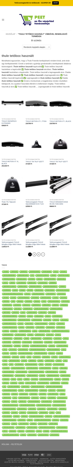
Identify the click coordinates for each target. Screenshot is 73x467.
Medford (17, 413)
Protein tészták (27, 338)
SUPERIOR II (36, 301)
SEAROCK (23, 268)
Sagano (57, 376)
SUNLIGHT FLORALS (42, 272)
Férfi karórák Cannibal (9, 405)
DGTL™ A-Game (31, 379)
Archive (39, 275)
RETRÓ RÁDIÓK (43, 459)
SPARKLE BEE (22, 283)
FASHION (6, 409)
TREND (54, 353)
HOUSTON (22, 416)
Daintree (52, 342)
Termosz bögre (38, 338)
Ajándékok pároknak (53, 372)
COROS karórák (37, 316)
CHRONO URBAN (62, 342)
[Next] (43, 251)
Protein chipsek (50, 287)
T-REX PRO (43, 309)
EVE (11, 361)
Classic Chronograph (41, 320)
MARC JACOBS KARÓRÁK (62, 413)
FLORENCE (7, 287)
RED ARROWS (7, 342)
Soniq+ (58, 331)
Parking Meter (39, 313)
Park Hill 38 (64, 416)
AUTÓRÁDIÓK (31, 459)
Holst (44, 298)
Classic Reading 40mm (18, 364)
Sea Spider (64, 316)
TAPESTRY (14, 268)
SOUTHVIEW (54, 431)
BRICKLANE (18, 335)
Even (20, 376)
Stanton (43, 394)
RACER (52, 320)
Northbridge (33, 390)
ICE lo (55, 268)
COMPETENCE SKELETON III (60, 327)
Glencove (15, 353)
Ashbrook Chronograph (9, 416)
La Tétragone (19, 361)
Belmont (6, 379)
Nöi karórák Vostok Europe (10, 402)
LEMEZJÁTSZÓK (31, 457)
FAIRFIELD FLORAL (9, 275)
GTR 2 (65, 335)
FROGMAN (35, 294)
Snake (26, 335)
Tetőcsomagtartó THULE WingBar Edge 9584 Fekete (35, 240)
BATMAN (17, 342)
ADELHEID (32, 405)
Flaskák (46, 427)
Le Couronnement (58, 361)
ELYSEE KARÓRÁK (14, 383)
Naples (14, 420)
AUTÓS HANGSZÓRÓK (58, 456)
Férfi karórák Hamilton (59, 402)
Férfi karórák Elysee (31, 361)
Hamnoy (37, 298)
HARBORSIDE (55, 379)
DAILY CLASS (42, 420)
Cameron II (26, 301)
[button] (3, 16)
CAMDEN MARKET (25, 327)
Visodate (14, 409)
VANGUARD (46, 301)
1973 (29, 353)
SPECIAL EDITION (8, 424)
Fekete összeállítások (53, 346)
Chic (15, 394)
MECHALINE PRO (44, 327)
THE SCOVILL (22, 405)
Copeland (14, 327)
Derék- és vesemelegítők (41, 305)
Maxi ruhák (63, 364)
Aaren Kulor (25, 383)
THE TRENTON (24, 420)
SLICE (5, 279)
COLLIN (6, 350)
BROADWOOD (7, 335)
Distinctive (6, 398)
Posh (5, 357)
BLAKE (40, 357)
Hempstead (46, 353)
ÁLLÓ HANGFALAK (36, 460)
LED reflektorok (23, 346)
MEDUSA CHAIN (36, 335)
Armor (21, 379)
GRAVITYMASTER (45, 364)
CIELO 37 (48, 413)
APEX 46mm (60, 324)
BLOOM (30, 287)
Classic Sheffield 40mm (9, 316)
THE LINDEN (40, 324)
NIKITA (12, 279)
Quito (23, 353)
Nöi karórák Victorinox (62, 287)
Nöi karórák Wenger (34, 398)
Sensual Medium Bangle (10, 387)
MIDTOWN (52, 309)
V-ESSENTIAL (47, 335)
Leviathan (6, 364)
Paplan (23, 431)
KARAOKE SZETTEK (13, 456)
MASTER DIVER (46, 294)
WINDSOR (64, 301)
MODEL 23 (22, 398)
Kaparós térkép (65, 372)
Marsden (20, 298)
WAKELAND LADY (23, 272)
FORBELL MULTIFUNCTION (42, 416)
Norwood (21, 427)
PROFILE (22, 313)
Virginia (59, 357)
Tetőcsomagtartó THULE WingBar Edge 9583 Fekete (59, 240)
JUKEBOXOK (44, 456)
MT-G (5, 427)
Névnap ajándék (20, 372)
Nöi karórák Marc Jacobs (44, 402)
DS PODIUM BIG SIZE (46, 376)
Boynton (15, 390)
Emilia (21, 387)
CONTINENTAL (57, 313)
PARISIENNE (43, 409)
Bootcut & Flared (43, 431)
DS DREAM (52, 394)
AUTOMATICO (20, 424)
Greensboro (42, 405)
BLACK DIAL (61, 275)
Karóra (39, 427)
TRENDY (22, 409)
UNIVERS (15, 309)
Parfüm (55, 364)
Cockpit (55, 294)
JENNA (53, 272)
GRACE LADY (49, 357)
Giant (5, 361)
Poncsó (27, 290)
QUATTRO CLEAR (63, 272)
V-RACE (6, 327)
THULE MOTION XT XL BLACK (10, 159)
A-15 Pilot (63, 294)
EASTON (65, 379)
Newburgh (35, 394)
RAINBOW (53, 279)
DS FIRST (42, 390)
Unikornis (6, 376)
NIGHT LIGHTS (8, 305)
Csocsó (42, 372)
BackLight (12, 427)
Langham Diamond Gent (10, 324)
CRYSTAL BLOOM (32, 364)
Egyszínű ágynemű (8, 368)
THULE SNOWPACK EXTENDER (9, 119)
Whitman (24, 413)
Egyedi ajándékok (32, 372)
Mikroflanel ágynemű (52, 368)
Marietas (55, 416)
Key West (34, 376)
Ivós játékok (48, 338)
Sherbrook (6, 390)
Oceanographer (62, 394)
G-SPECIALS (30, 427)
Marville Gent (39, 287)
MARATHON (7, 394)
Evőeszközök (50, 324)
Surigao (22, 287)
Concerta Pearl (43, 279)
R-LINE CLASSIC (20, 331)
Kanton (48, 313)
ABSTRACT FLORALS (9, 283)
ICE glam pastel (22, 275)
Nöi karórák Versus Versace (37, 346)
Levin (23, 309)
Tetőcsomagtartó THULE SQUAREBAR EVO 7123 (35, 200)
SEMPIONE (17, 338)
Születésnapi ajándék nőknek (59, 427)
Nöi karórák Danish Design (27, 402)
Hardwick (14, 379)
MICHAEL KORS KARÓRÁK (54, 383)
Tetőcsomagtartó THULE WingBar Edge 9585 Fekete (11, 240)
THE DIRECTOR (53, 390)
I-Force (21, 320)
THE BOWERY (50, 290)
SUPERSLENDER (34, 268)
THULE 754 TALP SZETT (35, 158)
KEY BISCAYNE (52, 405)
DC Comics (13, 346)
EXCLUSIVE (30, 324)
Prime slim (50, 331)
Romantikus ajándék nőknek (11, 431)
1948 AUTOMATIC (64, 353)
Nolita (52, 409)
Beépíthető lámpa (8, 372)
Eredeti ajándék (47, 268)
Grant (13, 376)
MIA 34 (30, 416)
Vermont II (6, 420)
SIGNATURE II (28, 305)
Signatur (59, 350)
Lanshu (21, 324)
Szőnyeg (63, 368)
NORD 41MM (53, 420)
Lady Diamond (21, 279)
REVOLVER (66, 298)
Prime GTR (47, 316)
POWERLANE (7, 301)
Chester (30, 331)
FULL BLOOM (7, 413)
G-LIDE (13, 294)
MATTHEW (6, 309)
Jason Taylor (29, 320)
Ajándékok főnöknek (60, 338)
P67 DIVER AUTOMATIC (10, 313)
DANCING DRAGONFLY (50, 283)
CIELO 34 (52, 387)
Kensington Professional (25, 350)
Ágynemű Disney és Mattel (36, 368)
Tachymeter (61, 320)
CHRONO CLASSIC (56, 305)
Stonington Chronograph (36, 413)
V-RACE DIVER (32, 309)
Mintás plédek (32, 431)
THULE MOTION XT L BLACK (60, 118)
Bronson (52, 350)
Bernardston (61, 387)
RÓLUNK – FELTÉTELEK (12, 441)
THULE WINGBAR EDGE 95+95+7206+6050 (59, 200)
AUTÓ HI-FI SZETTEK (46, 457)
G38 (13, 298)
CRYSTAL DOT (40, 331)
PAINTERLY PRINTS (35, 283)
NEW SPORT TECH (24, 316)
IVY (32, 272)
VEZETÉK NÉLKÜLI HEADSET (14, 459)
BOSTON (6, 298)
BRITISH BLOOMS (50, 275)
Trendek (6, 268)
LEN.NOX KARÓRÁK (31, 387)
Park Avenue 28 (32, 409)
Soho (58, 409)
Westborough (23, 390)
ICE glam (63, 268)
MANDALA (32, 357)
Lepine (15, 287)
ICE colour (18, 305)
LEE (65, 357)
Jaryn (35, 327)
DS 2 (64, 346)
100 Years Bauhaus (24, 294)
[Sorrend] (36, 44)
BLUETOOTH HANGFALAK (60, 459)
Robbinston (6, 353)
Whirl (41, 361)
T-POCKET (37, 353)
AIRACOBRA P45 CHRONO (47, 424)
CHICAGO (28, 298)
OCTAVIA (31, 275)
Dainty (62, 390)
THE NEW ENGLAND (40, 350)
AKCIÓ (55, 3)
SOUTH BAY (7, 338)
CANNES (62, 283)
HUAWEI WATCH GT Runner (39, 342)
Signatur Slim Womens (38, 383)
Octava (30, 313)
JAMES (27, 376)
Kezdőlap (10, 31)
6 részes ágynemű (21, 368)
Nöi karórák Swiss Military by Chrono (13, 290)
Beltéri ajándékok (62, 424)
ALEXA (24, 357)
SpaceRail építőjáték (38, 290)
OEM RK (55, 301)
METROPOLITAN (14, 357)
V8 (4, 383)
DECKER (65, 376)
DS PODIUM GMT (43, 379)
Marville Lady (32, 279)
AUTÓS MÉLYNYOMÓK (16, 457)
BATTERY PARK (32, 424)
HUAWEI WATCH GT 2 (9, 320)
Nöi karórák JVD (47, 398)
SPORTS (25, 342)
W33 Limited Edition (54, 298)
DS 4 (5, 346)
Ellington (33, 420)
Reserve (56, 316)
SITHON (13, 350)
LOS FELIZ (57, 335)
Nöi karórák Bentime (59, 398)
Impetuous (43, 387)
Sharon (14, 398)
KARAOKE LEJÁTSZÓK (30, 456)
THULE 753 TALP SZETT (59, 158)
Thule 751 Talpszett (9, 199)
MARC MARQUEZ (24, 394)
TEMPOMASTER (8, 331)
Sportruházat (61, 290)
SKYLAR (48, 361)
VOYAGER (17, 301)
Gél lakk (6, 294)
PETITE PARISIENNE (9, 272)
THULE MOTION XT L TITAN (36, 118)
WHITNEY (62, 405)
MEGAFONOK (60, 457)
